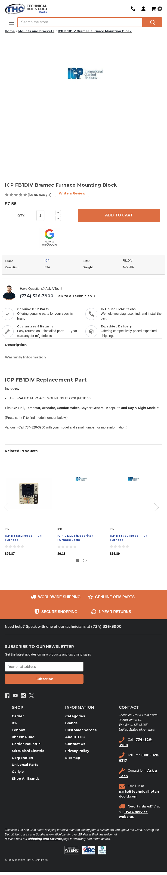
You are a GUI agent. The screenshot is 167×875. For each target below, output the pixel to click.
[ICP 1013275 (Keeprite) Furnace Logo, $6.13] (81, 493)
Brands (71, 723)
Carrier (18, 716)
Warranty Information (25, 357)
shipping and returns (45, 839)
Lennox (18, 730)
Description (16, 344)
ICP (46, 260)
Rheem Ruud (23, 737)
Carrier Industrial (26, 744)
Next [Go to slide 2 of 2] (156, 507)
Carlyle (18, 772)
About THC (75, 737)
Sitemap (72, 758)
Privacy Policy (77, 751)
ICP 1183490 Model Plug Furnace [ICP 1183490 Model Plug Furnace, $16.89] (129, 538)
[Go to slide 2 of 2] (85, 560)
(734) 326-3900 (36, 296)
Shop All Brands (26, 778)
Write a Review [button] (72, 193)
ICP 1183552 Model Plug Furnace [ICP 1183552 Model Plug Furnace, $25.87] (23, 538)
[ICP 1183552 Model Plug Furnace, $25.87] (29, 493)
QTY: (21, 215)
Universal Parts (25, 765)
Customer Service (81, 730)
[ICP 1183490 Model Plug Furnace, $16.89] (134, 493)
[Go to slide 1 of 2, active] (77, 560)
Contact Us (75, 744)
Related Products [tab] (21, 451)
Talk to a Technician (76, 296)
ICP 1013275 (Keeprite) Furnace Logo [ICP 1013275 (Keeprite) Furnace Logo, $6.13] (75, 538)
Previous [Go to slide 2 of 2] (6, 507)
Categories (75, 716)
